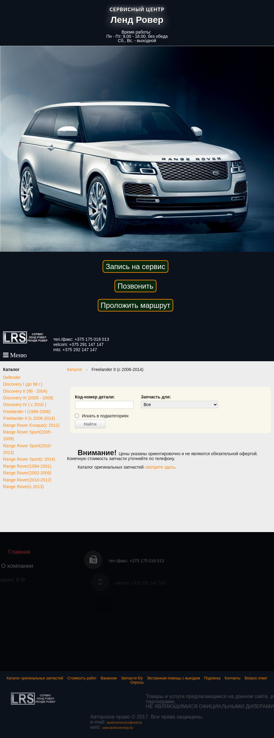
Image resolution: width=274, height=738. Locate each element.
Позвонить (135, 286)
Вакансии (109, 678)
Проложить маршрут (135, 305)
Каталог (75, 369)
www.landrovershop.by (177, 727)
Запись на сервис (135, 266)
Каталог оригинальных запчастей (35, 678)
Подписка (212, 678)
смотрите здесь (160, 467)
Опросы (137, 682)
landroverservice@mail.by (183, 722)
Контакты (233, 678)
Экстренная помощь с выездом (173, 678)
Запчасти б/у (132, 678)
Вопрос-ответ (256, 678)
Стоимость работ (82, 678)
